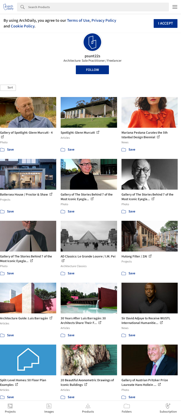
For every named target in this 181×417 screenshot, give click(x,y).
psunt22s (92, 56)
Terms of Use (78, 20)
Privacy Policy (103, 20)
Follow (92, 69)
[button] (8, 88)
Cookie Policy (22, 26)
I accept (165, 23)
